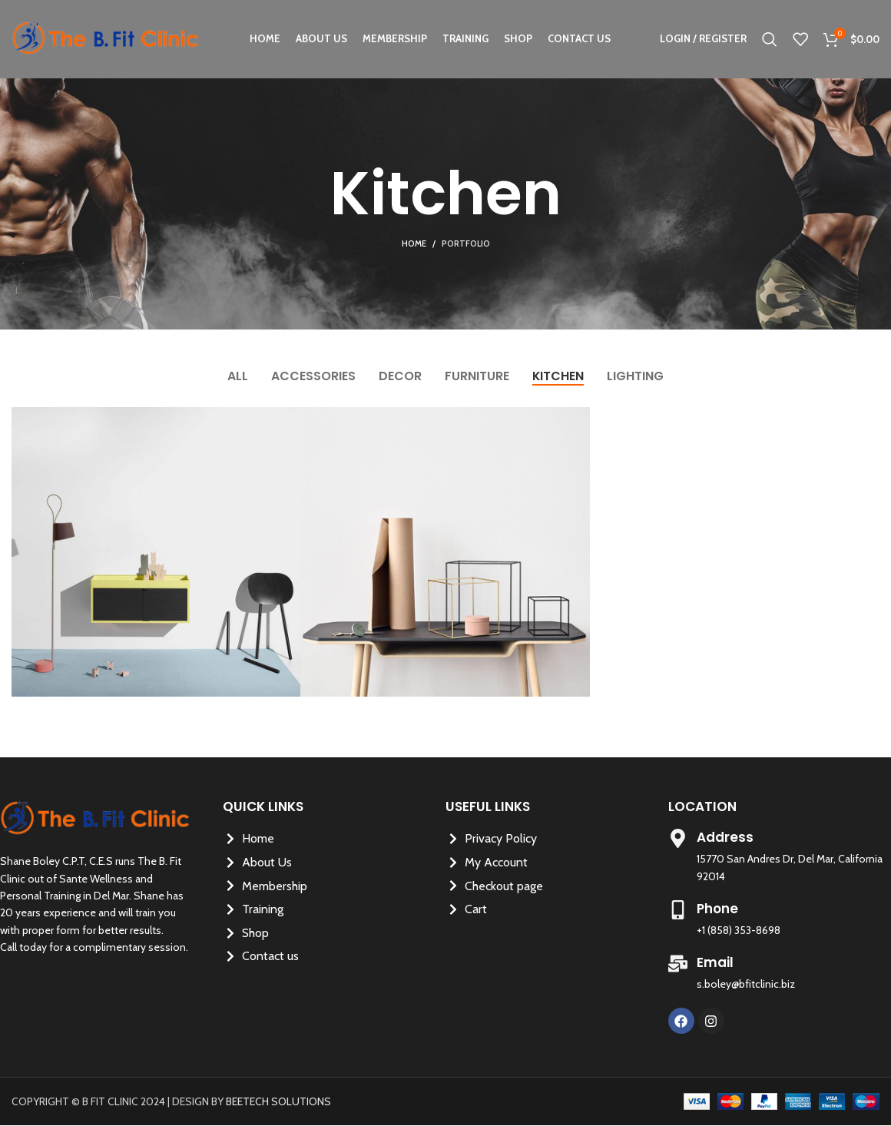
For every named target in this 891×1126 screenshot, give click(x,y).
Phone (717, 908)
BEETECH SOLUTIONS (278, 1101)
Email (715, 962)
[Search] (769, 40)
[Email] (677, 963)
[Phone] (677, 909)
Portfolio (466, 243)
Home (414, 243)
